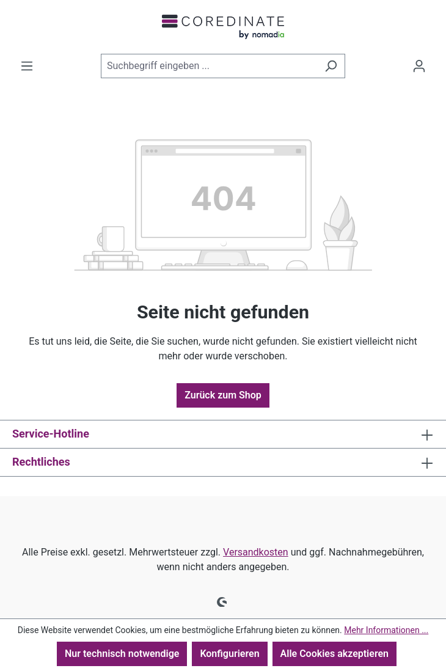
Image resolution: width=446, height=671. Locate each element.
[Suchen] (330, 66)
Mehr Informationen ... (386, 630)
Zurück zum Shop (223, 395)
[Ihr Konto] (419, 66)
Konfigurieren (229, 653)
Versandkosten (255, 552)
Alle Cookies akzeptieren (334, 653)
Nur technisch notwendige (122, 653)
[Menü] (27, 66)
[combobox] (209, 66)
